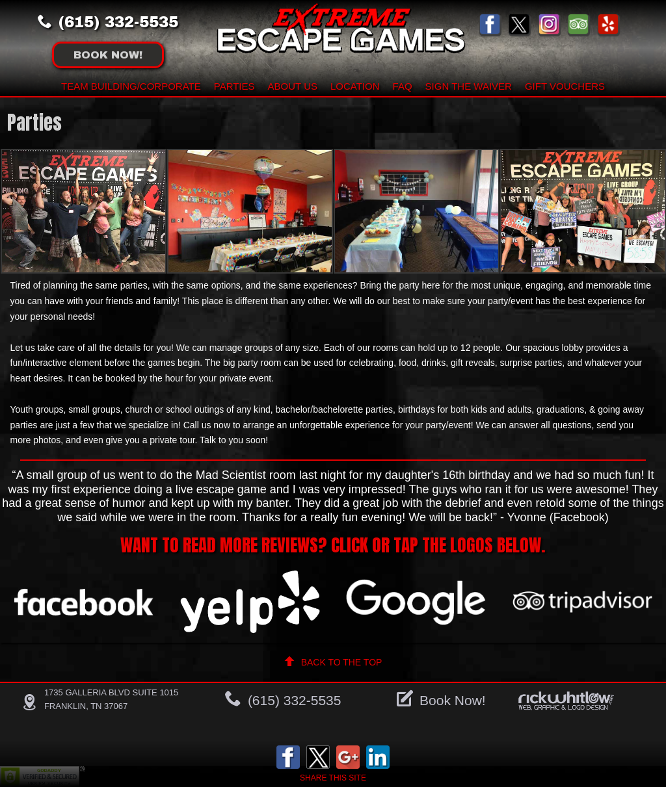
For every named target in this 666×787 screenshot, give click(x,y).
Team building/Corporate (131, 86)
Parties (234, 86)
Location (355, 86)
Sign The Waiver (468, 86)
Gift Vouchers (565, 86)
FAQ (402, 86)
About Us (292, 86)
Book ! (107, 54)
